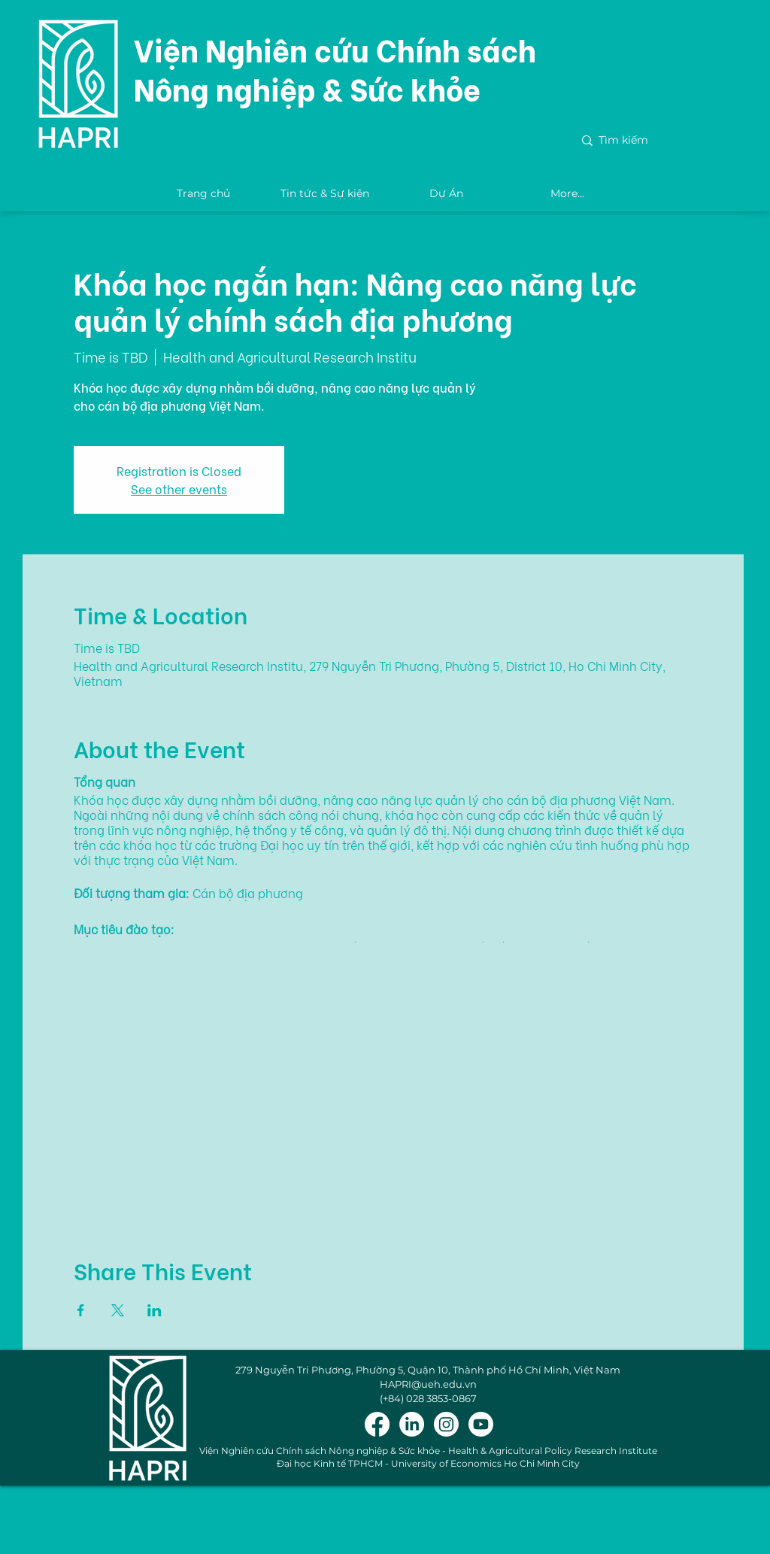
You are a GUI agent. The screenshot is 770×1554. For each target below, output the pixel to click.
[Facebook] (377, 1424)
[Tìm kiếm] (660, 140)
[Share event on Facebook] (81, 1310)
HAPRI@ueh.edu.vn (428, 1384)
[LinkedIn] (411, 1424)
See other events (179, 488)
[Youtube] (480, 1424)
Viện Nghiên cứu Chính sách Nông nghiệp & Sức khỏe (335, 68)
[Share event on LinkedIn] (154, 1310)
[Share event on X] (118, 1310)
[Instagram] (446, 1424)
